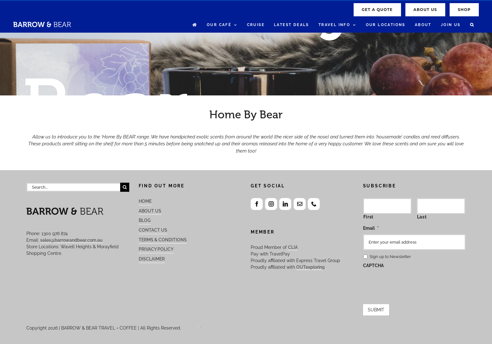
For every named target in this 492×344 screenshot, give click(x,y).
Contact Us (153, 230)
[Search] (124, 187)
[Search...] (73, 187)
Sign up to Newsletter (390, 256)
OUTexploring (310, 267)
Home (145, 201)
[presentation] (410, 283)
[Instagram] (271, 204)
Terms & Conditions (163, 239)
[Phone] (314, 204)
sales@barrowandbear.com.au (71, 240)
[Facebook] (257, 204)
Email (371, 228)
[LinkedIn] (285, 204)
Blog (145, 220)
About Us (150, 210)
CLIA (293, 247)
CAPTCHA (373, 265)
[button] (472, 25)
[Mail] (300, 204)
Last (422, 216)
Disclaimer (152, 258)
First (368, 216)
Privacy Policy (156, 249)
